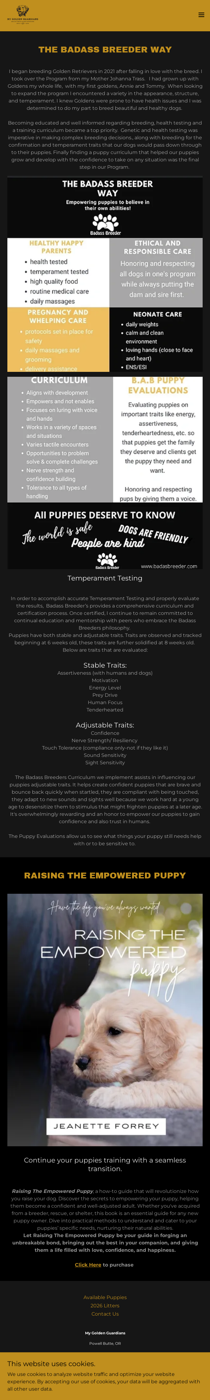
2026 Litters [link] (105, 1306)
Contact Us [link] (105, 1314)
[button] (201, 15)
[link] (23, 14)
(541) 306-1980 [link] (105, 1354)
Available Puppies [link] (105, 1297)
